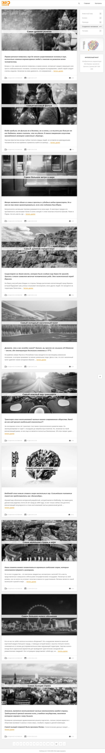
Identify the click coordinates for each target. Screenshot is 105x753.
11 (52, 744)
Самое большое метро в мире (39, 177)
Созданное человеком (90, 26)
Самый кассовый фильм (39, 106)
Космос (84, 18)
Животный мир (87, 13)
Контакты (98, 3)
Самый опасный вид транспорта (39, 394)
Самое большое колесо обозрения (39, 616)
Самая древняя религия (39, 31)
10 (48, 744)
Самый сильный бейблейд (39, 468)
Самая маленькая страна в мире (39, 542)
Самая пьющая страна (39, 686)
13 (60, 744)
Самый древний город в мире (39, 249)
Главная (87, 3)
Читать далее (58, 71)
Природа (85, 22)
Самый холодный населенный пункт (39, 323)
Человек (85, 31)
